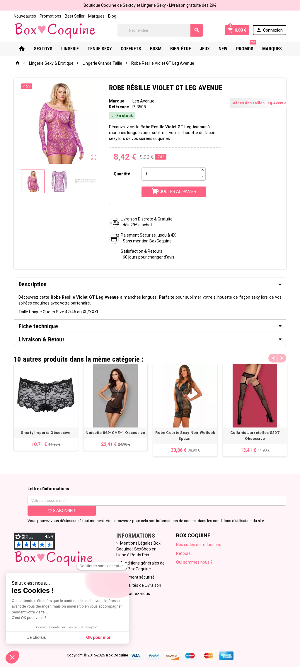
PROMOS (246, 47)
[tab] (150, 284)
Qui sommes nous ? (194, 562)
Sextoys (43, 49)
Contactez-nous (135, 593)
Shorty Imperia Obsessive (45, 432)
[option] (46, 407)
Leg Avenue (143, 101)
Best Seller (75, 16)
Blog (112, 16)
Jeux (205, 49)
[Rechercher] (160, 30)
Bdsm (155, 49)
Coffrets (131, 49)
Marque (116, 101)
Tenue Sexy (100, 49)
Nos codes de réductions (198, 544)
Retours (183, 553)
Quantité (122, 174)
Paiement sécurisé (137, 577)
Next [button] (281, 357)
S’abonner (61, 510)
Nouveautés (25, 16)
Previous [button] (272, 357)
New (223, 49)
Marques (96, 16)
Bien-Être (180, 49)
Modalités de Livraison (140, 585)
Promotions (50, 16)
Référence (119, 107)
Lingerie (70, 49)
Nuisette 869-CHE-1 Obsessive (115, 432)
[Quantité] (171, 174)
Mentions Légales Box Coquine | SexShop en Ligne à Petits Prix (138, 549)
